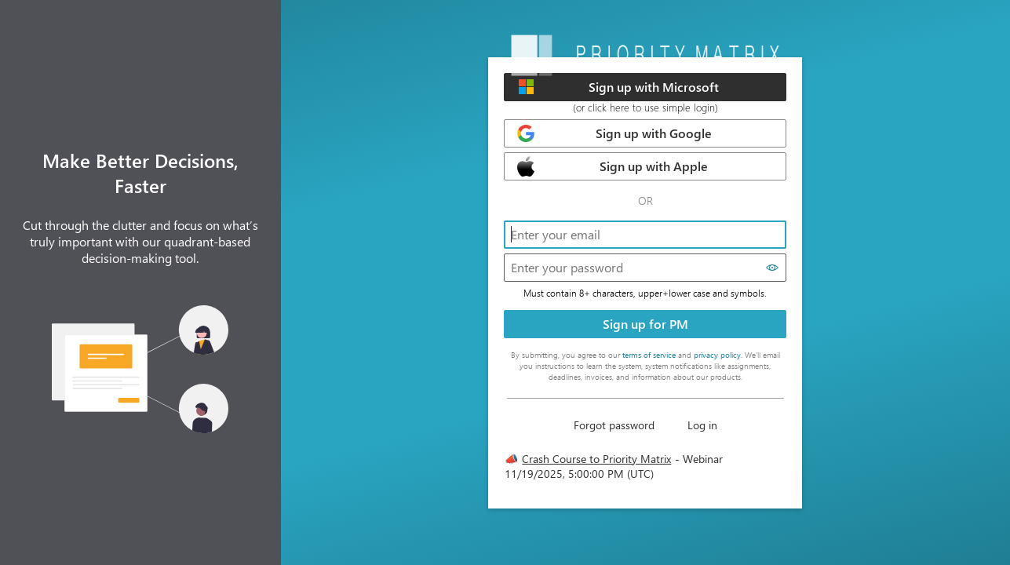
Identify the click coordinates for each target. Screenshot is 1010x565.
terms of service (649, 354)
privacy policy (717, 354)
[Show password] (773, 267)
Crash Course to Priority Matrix (596, 458)
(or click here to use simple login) (645, 107)
